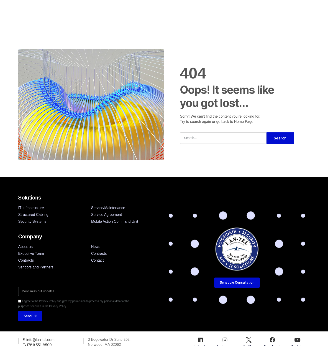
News (179, 16)
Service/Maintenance (108, 208)
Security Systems (32, 221)
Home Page (244, 122)
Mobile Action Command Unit (114, 221)
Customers (151, 16)
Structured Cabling (33, 215)
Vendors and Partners (36, 267)
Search (280, 138)
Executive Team (31, 253)
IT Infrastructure (31, 208)
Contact (203, 16)
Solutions (91, 16)
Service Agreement (106, 215)
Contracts (26, 260)
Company (120, 16)
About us (25, 247)
